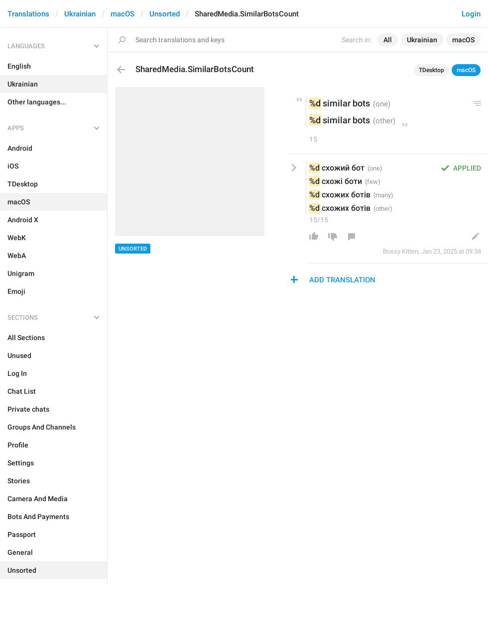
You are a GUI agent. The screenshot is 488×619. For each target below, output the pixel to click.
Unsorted (164, 13)
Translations (28, 13)
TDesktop (431, 70)
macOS (122, 13)
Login (471, 13)
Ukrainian (80, 13)
